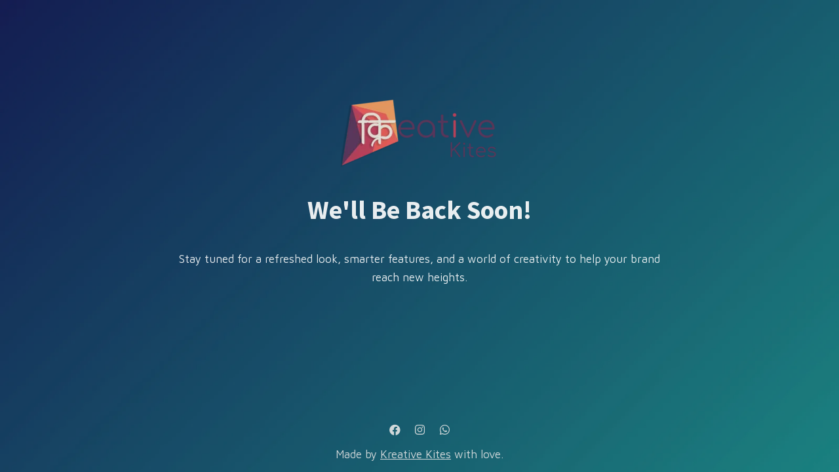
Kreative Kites (415, 454)
